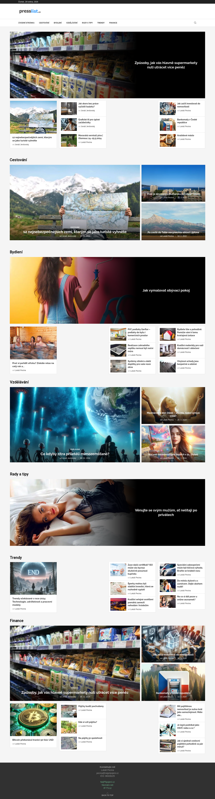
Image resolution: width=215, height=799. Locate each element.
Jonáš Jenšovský (160, 77)
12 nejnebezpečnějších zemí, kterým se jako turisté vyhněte (75, 232)
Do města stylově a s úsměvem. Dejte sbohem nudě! (189, 583)
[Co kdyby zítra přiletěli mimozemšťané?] (75, 424)
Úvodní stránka (26, 23)
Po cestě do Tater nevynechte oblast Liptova (173, 232)
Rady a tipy (87, 23)
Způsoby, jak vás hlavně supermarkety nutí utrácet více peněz (166, 65)
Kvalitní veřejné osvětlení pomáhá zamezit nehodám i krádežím (140, 602)
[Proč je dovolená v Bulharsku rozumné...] (173, 183)
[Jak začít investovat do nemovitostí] (173, 644)
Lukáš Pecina (86, 142)
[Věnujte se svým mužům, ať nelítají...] (107, 512)
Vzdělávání (71, 23)
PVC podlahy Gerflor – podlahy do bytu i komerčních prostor (139, 332)
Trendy (101, 23)
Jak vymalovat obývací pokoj (166, 291)
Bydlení (58, 23)
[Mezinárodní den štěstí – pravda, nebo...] (173, 405)
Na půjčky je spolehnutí (90, 738)
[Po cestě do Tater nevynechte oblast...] (173, 221)
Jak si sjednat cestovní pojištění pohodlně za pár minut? (190, 744)
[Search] (195, 23)
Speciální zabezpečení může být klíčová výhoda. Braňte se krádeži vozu (190, 568)
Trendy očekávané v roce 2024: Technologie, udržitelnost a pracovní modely (32, 601)
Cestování (44, 23)
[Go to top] (107, 795)
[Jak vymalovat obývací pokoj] (107, 290)
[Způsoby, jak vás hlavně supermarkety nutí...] (107, 65)
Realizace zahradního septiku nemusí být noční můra (140, 348)
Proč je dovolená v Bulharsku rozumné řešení (173, 194)
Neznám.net (107, 785)
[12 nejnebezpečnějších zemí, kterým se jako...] (75, 202)
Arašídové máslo (185, 135)
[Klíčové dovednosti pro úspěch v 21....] (173, 443)
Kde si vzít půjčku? (87, 722)
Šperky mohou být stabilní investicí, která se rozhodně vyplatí (140, 586)
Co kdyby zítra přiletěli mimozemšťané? (75, 454)
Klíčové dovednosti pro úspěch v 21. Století (173, 454)
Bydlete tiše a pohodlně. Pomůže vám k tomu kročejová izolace (189, 332)
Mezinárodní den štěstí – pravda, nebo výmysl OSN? (173, 414)
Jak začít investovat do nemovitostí (173, 654)
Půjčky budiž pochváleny (91, 706)
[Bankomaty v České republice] (173, 682)
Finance (113, 23)
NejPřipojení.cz (107, 782)
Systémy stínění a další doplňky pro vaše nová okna (139, 364)
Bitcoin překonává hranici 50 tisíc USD (33, 740)
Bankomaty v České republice (173, 693)
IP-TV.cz (107, 788)
